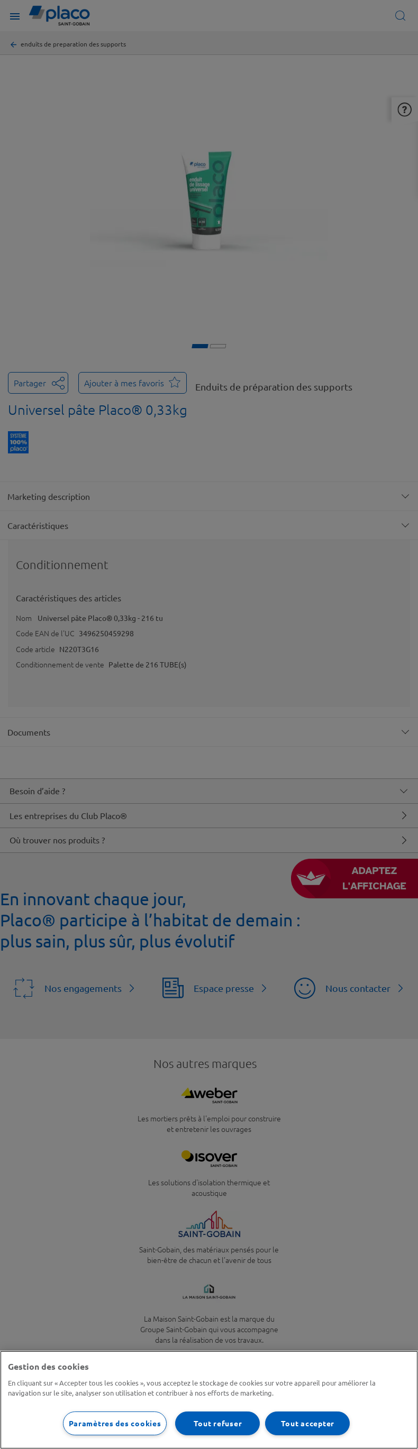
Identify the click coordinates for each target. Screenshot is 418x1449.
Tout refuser (218, 1423)
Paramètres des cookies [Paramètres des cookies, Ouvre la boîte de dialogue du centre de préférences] (115, 1423)
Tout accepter (307, 1423)
